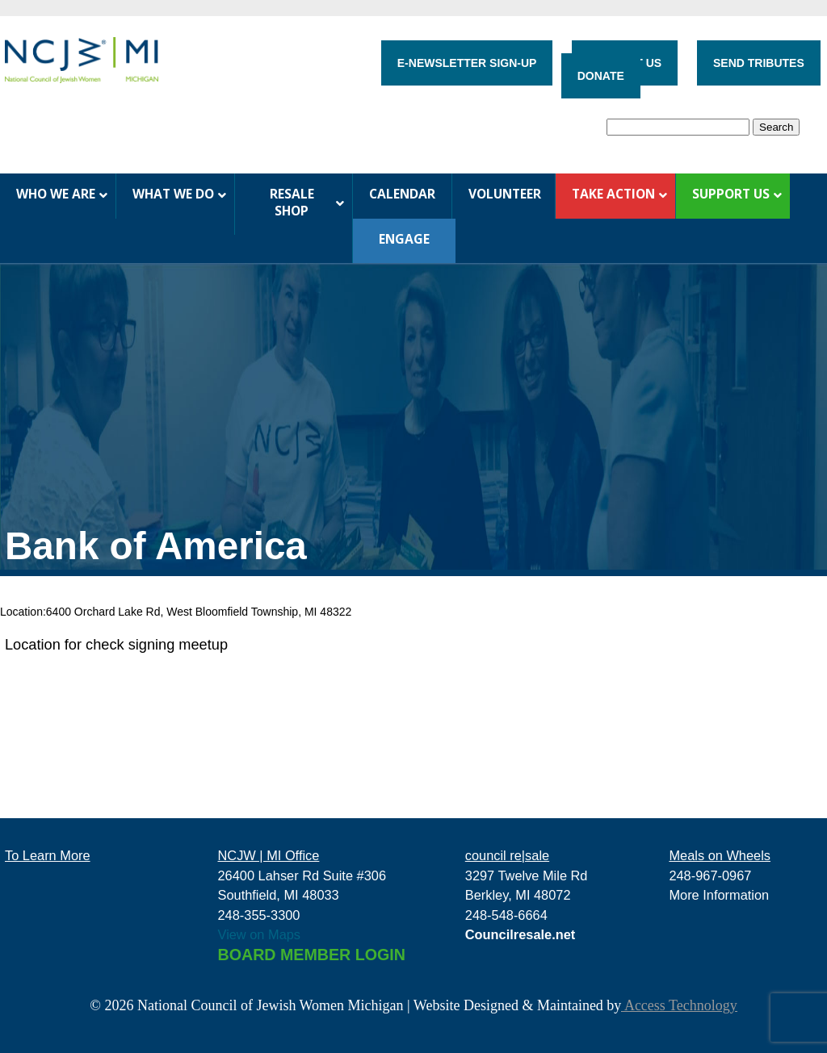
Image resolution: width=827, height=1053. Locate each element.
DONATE (600, 75)
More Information (719, 895)
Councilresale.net (520, 934)
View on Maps (259, 934)
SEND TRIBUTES (758, 62)
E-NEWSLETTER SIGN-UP (467, 62)
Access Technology (679, 1005)
